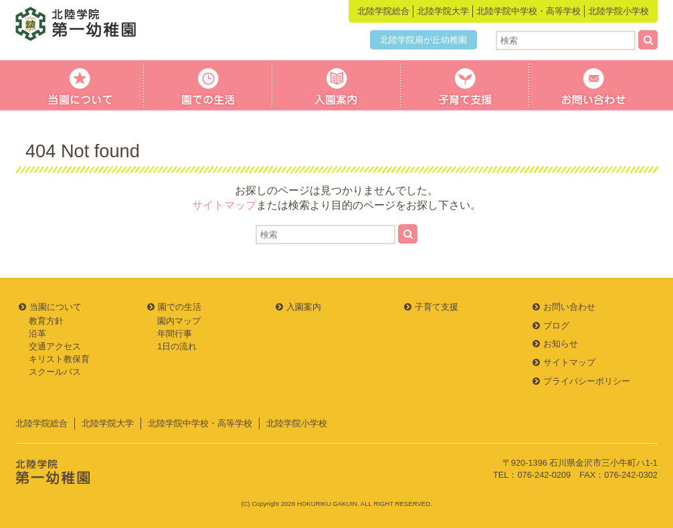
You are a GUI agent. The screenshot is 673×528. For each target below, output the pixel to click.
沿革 (37, 334)
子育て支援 (465, 85)
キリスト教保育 (59, 359)
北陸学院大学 (443, 11)
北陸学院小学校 (618, 11)
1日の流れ (177, 346)
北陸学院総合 (383, 11)
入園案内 (336, 85)
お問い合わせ (593, 85)
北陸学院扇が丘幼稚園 (423, 40)
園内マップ (179, 321)
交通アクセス (55, 346)
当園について (79, 85)
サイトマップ (224, 205)
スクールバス (55, 372)
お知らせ (560, 344)
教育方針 (46, 321)
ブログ (556, 326)
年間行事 (174, 334)
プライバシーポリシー (586, 381)
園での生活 (208, 85)
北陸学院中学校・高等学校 (528, 11)
